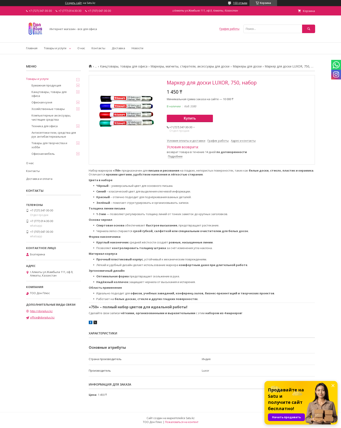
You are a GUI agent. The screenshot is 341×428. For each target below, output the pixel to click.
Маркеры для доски (247, 66)
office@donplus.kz (42, 317)
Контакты (98, 48)
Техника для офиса (45, 126)
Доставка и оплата (39, 179)
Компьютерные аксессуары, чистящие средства (51, 117)
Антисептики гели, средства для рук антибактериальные (54, 134)
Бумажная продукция (46, 85)
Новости (137, 48)
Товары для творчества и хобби (49, 145)
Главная (31, 48)
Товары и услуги (55, 48)
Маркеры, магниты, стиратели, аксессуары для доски (189, 66)
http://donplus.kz (41, 311)
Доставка (118, 48)
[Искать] (308, 29)
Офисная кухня (42, 102)
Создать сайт (73, 3)
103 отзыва (240, 3)
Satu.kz (190, 418)
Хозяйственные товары (48, 109)
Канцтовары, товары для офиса (123, 66)
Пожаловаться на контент (181, 422)
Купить (190, 118)
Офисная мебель (43, 154)
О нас (81, 48)
